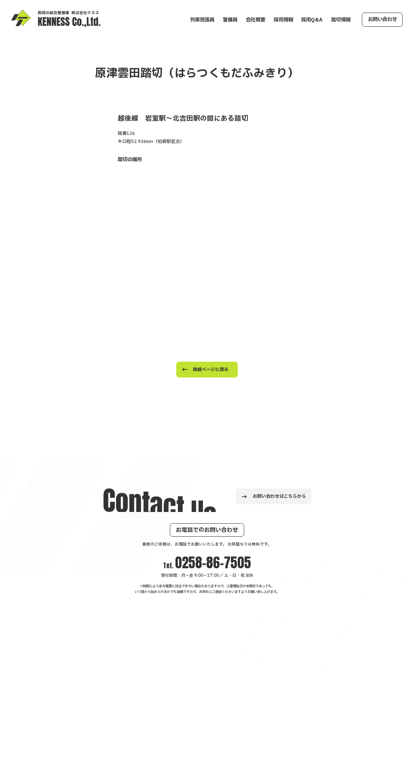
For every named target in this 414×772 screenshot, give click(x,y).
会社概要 (255, 19)
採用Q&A (312, 19)
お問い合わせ (382, 19)
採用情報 (283, 19)
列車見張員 (202, 19)
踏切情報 (341, 19)
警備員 (230, 19)
